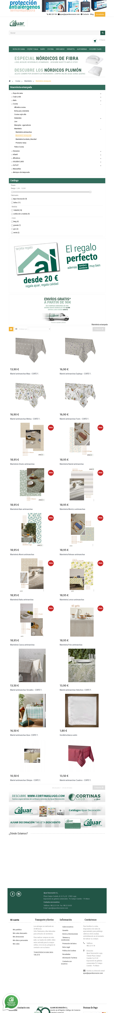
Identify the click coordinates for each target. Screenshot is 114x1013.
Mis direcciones (18, 937)
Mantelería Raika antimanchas (21, 599)
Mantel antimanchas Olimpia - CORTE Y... (25, 780)
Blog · (92, 14)
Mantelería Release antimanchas (72, 554)
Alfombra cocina (20, 107)
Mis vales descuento (20, 933)
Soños (16, 203)
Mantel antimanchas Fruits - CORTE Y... (74, 419)
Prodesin (71, 1004)
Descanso (60, 49)
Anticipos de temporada (21, 172)
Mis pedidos (17, 930)
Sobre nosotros (67, 927)
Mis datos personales (20, 940)
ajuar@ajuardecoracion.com (93, 973)
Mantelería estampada (23, 136)
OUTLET (16, 165)
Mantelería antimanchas (24, 132)
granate (17, 225)
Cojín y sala (32, 49)
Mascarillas (17, 169)
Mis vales (16, 944)
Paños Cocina (19, 147)
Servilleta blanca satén (68, 735)
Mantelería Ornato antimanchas (22, 464)
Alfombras (82, 49)
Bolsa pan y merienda (21, 111)
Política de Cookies (69, 951)
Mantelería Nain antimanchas (21, 509)
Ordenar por (23, 329)
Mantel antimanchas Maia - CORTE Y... (24, 374)
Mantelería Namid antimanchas (72, 464)
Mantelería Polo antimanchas (71, 645)
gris (15, 229)
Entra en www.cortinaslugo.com (57, 1012)
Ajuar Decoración (20, 199)
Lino (15, 121)
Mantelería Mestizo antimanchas (72, 509)
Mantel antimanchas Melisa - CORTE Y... (25, 419)
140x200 (17, 210)
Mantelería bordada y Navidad (26, 139)
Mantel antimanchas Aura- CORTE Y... (24, 735)
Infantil (71, 49)
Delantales (17, 118)
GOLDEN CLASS (95, 49)
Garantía (65, 930)
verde (16, 233)
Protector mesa (21, 143)
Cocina (50, 49)
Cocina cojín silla (20, 114)
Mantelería (18, 129)
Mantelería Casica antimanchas (22, 645)
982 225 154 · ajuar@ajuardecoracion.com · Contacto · (68, 14)
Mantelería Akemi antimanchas (22, 554)
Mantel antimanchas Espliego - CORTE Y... (75, 374)
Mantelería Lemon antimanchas (72, 599)
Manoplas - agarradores (22, 125)
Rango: (13, 188)
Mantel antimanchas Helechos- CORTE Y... (76, 690)
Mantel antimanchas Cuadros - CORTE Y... (75, 780)
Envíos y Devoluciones (70, 934)
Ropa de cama (19, 49)
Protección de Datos (69, 944)
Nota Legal (66, 947)
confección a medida (21, 214)
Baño (42, 49)
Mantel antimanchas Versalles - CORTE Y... (26, 690)
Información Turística (69, 958)
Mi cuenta (14, 920)
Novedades (100, 14)
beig (16, 221)
